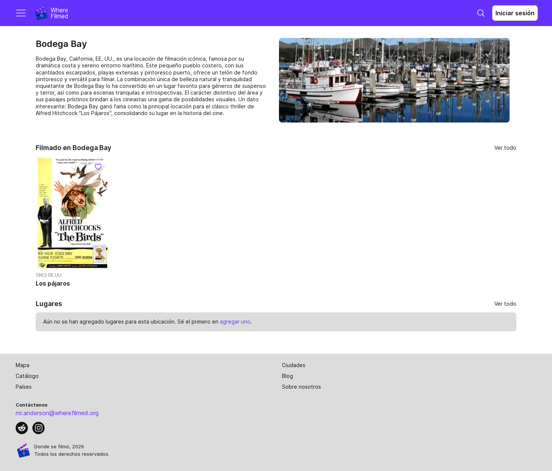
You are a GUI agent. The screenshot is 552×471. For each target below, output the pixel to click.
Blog (287, 376)
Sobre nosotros (301, 387)
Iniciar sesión (515, 13)
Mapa (22, 365)
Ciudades (293, 365)
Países (24, 387)
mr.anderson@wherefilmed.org (57, 413)
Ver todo (505, 147)
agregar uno (235, 321)
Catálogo (27, 376)
